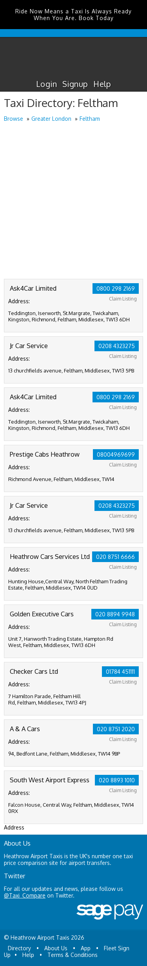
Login (46, 84)
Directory (19, 948)
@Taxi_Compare (24, 895)
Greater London (51, 118)
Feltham (90, 118)
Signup (75, 84)
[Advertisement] (73, 201)
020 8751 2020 (116, 729)
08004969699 (116, 454)
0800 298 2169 (115, 288)
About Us (55, 948)
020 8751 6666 (115, 556)
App (86, 948)
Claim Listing (123, 299)
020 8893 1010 (117, 780)
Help (102, 84)
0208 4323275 (116, 346)
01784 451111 (120, 671)
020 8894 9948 (115, 614)
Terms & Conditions (72, 954)
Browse (13, 118)
